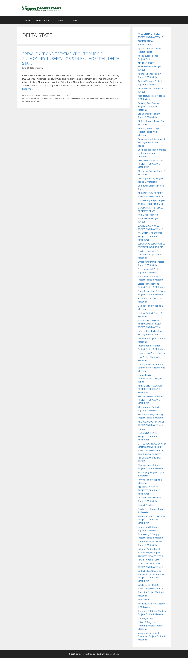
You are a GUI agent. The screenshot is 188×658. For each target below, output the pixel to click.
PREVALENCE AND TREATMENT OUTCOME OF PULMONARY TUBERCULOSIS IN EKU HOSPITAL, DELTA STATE (70, 58)
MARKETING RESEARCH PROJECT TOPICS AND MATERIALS (150, 389)
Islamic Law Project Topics (151, 352)
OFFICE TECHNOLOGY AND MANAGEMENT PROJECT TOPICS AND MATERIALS (152, 447)
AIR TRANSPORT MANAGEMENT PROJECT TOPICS (150, 66)
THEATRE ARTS (145, 599)
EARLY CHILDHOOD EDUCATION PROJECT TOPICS (149, 218)
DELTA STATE (30, 98)
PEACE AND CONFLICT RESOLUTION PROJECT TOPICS (149, 457)
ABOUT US (77, 20)
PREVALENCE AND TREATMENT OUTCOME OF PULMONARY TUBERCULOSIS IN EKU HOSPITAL (78, 98)
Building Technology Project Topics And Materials (148, 132)
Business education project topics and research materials (152, 153)
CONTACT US (61, 20)
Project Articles (145, 504)
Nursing (142, 429)
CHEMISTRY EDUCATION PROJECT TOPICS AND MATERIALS (150, 164)
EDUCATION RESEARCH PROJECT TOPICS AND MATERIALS (150, 236)
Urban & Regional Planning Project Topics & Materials (151, 625)
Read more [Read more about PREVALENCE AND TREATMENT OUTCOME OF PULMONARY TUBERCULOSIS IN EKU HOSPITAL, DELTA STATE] (28, 88)
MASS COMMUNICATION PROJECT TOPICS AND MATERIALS (150, 399)
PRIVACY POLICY (43, 20)
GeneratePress (112, 654)
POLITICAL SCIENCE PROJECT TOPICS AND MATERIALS (149, 490)
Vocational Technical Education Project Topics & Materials (151, 636)
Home (27, 20)
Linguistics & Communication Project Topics (150, 378)
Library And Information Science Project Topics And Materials (151, 368)
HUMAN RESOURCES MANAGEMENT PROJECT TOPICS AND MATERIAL (150, 324)
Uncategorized (145, 618)
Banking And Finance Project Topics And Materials (149, 106)
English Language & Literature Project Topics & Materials (151, 254)
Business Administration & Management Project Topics (151, 142)
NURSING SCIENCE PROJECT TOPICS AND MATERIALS (48, 95)
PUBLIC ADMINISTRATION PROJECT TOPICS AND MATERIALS (151, 519)
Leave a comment (33, 101)
